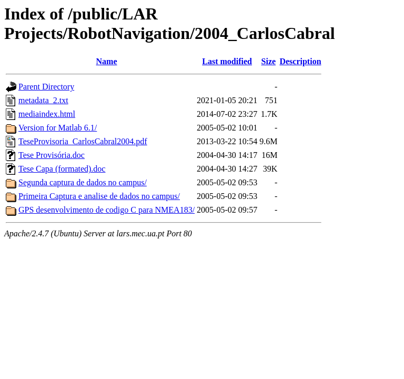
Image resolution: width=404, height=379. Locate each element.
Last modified (227, 61)
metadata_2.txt (43, 100)
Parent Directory (46, 86)
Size (268, 61)
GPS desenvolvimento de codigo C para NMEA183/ (106, 209)
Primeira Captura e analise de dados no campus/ (99, 196)
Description (300, 61)
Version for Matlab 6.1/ (57, 127)
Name (106, 61)
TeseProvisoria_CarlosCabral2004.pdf (82, 141)
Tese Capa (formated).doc (61, 168)
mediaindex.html (46, 113)
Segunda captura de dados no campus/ (82, 182)
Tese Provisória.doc (51, 155)
